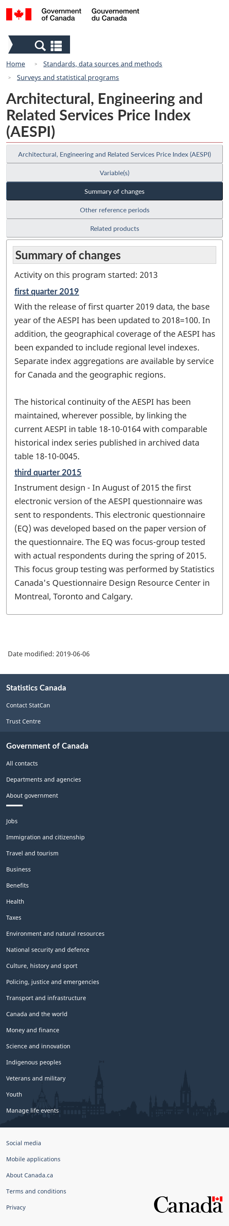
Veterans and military (35, 1078)
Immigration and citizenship (45, 837)
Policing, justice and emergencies (52, 982)
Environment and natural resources (55, 933)
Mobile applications (33, 1159)
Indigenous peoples (33, 1062)
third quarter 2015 (48, 472)
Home (15, 63)
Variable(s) (114, 172)
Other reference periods (115, 210)
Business (18, 869)
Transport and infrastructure (46, 998)
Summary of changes (114, 191)
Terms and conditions (36, 1191)
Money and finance (32, 1030)
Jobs (12, 821)
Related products (114, 228)
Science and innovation (38, 1046)
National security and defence (47, 950)
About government (32, 795)
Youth (14, 1094)
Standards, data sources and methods (102, 63)
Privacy (16, 1207)
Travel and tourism (32, 853)
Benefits (17, 885)
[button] (40, 45)
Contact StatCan (28, 705)
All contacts (22, 763)
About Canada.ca (29, 1175)
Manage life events (32, 1110)
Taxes (13, 917)
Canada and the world (37, 1014)
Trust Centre (23, 721)
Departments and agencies (43, 779)
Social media (23, 1143)
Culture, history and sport (41, 966)
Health (15, 901)
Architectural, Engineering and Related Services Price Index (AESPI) (114, 154)
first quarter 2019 (46, 291)
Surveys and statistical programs (68, 77)
